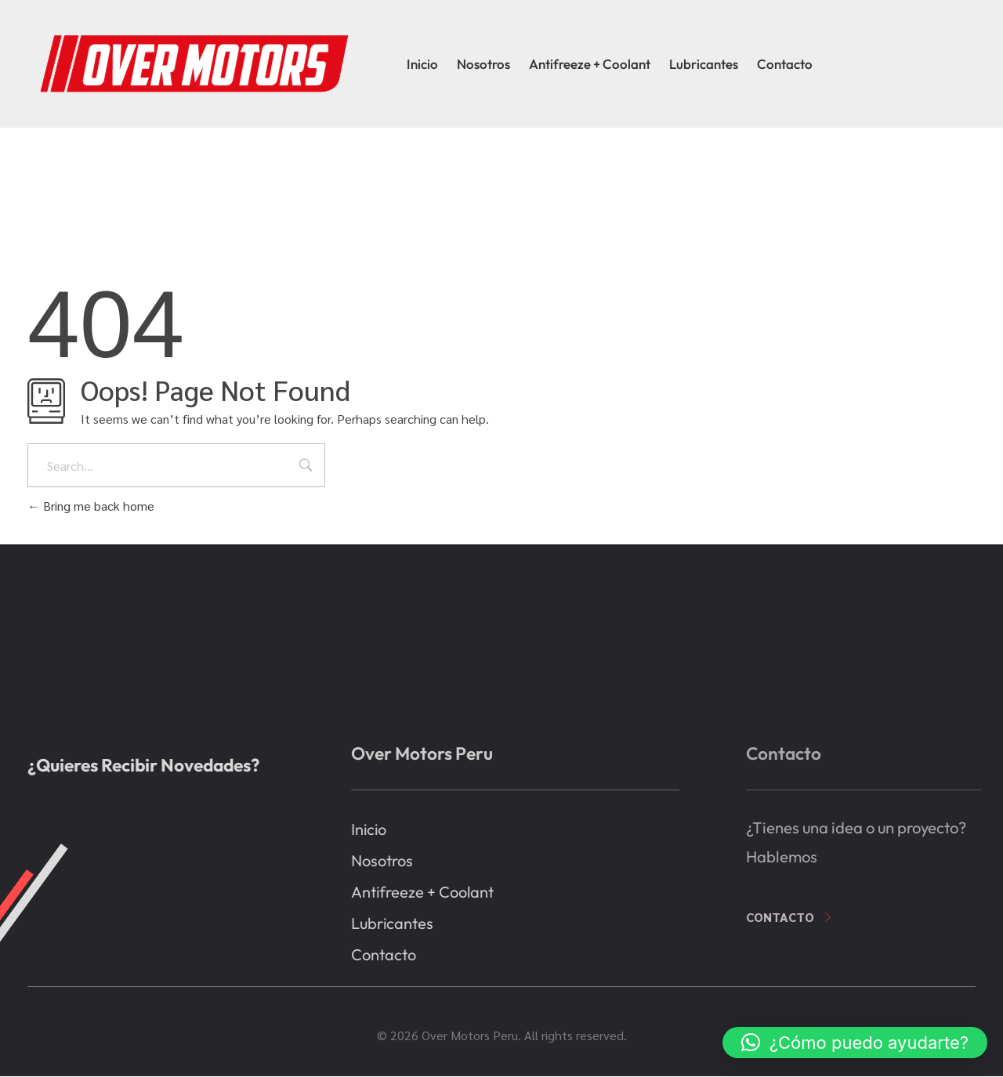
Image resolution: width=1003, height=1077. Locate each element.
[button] (854, 1042)
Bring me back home (90, 505)
